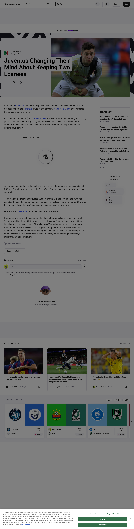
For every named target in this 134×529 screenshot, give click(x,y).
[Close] (130, 519)
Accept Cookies (102, 524)
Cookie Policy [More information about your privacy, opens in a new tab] (25, 524)
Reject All (103, 519)
